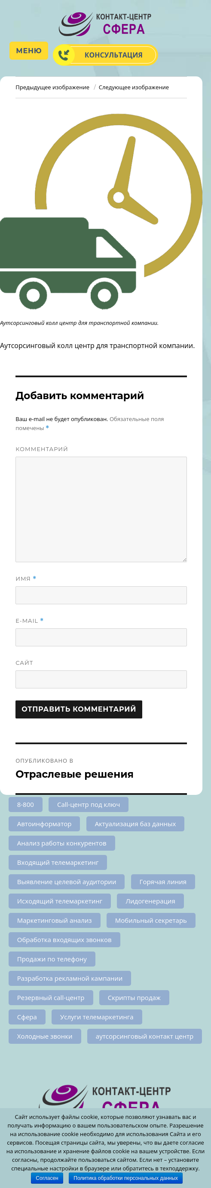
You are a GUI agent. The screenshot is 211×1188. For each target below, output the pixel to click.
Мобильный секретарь (151, 920)
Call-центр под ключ (88, 804)
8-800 (25, 804)
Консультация (114, 55)
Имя (26, 578)
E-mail (29, 620)
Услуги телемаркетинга (97, 1016)
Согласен (47, 1178)
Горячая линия (163, 881)
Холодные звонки (45, 1036)
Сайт (24, 662)
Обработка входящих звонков (64, 939)
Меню (29, 51)
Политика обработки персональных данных (125, 1178)
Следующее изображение (134, 87)
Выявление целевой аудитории (66, 881)
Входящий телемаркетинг (58, 862)
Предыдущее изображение (52, 87)
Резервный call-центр (51, 997)
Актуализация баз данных (135, 823)
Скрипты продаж (134, 997)
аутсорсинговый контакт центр (144, 1036)
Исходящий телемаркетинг (60, 901)
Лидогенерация (150, 901)
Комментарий (41, 449)
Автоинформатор (44, 823)
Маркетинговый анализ (54, 920)
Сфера (27, 1016)
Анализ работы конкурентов (62, 843)
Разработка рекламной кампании (70, 978)
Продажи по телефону (52, 959)
